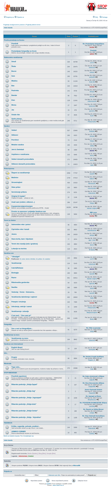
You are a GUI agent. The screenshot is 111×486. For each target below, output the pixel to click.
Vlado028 (92, 393)
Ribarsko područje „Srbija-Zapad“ (24, 384)
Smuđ (13, 61)
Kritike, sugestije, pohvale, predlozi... (25, 426)
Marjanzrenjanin (92, 312)
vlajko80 (92, 380)
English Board (16, 347)
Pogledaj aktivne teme (33, 24)
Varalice (7, 126)
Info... (6, 353)
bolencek (92, 67)
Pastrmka (15, 90)
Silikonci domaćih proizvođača (23, 164)
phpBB (48, 484)
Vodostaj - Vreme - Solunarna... (23, 292)
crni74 (92, 62)
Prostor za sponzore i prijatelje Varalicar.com (28, 211)
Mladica (14, 81)
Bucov (13, 71)
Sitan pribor (15, 187)
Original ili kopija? (18, 196)
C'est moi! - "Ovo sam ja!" (21, 315)
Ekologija (15, 273)
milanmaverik (92, 101)
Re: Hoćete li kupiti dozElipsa (93, 356)
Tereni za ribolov (10, 220)
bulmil (92, 288)
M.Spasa (92, 250)
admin (92, 54)
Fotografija (8, 324)
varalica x (92, 419)
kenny (92, 155)
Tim (21, 436)
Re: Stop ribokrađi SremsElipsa (93, 416)
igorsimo (92, 111)
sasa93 (92, 174)
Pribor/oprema (9, 168)
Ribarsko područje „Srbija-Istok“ (23, 404)
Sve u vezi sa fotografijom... (22, 328)
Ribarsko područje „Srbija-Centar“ (24, 411)
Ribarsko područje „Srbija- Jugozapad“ (26, 398)
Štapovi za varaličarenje (20, 173)
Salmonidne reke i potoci (21, 224)
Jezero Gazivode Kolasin (93, 389)
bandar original (92, 208)
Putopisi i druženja (18, 302)
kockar (92, 47)
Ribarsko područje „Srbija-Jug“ (23, 391)
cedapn (92, 413)
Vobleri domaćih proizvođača (22, 159)
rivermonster (92, 188)
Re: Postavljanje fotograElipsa (93, 44)
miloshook (92, 264)
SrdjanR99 (92, 386)
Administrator (23, 456)
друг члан (92, 240)
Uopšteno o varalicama (20, 154)
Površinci (15, 140)
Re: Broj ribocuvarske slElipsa (93, 383)
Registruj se (9, 17)
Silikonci (14, 135)
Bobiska (92, 131)
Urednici (31, 456)
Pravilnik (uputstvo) (19, 376)
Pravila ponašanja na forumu (14, 40)
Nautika (14, 287)
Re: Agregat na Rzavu (93, 396)
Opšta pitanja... (17, 119)
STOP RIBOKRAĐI (10, 372)
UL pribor (39, 259)
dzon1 (92, 245)
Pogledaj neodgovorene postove (14, 24)
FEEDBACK (8, 423)
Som (13, 76)
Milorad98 (76, 465)
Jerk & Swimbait (17, 149)
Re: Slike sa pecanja (93, 328)
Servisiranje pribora (19, 192)
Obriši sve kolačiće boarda (11, 436)
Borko (92, 319)
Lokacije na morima (19, 249)
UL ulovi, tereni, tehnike (27, 259)
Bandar (14, 95)
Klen (13, 100)
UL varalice (46, 259)
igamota (92, 283)
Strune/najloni (16, 182)
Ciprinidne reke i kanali (20, 229)
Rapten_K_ (92, 360)
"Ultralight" (15, 257)
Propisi (14, 357)
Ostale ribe (15, 115)
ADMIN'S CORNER (18, 431)
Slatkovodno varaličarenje (13, 57)
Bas (12, 86)
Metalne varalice (17, 145)
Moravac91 (92, 183)
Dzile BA (92, 82)
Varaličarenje (16, 263)
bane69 (91, 274)
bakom (92, 178)
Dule (92, 369)
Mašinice (14, 177)
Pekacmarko (92, 121)
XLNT (92, 116)
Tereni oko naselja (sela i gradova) (24, 244)
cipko (92, 165)
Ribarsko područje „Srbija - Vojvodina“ (26, 417)
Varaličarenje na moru (11, 335)
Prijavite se (19, 17)
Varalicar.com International (13, 344)
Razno (13, 278)
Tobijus (92, 141)
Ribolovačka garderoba (20, 282)
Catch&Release (17, 268)
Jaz (12, 110)
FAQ (95, 17)
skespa (92, 91)
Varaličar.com (9, 253)
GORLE (92, 433)
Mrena (13, 105)
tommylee (92, 349)
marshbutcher (91, 230)
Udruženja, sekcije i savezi (21, 307)
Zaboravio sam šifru (54, 475)
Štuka (13, 66)
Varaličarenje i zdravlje (20, 311)
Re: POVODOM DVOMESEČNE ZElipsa (93, 403)
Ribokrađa (7, 363)
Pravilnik (14, 44)
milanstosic (92, 193)
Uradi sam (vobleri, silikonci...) (23, 202)
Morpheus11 (92, 399)
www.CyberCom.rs (58, 485)
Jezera (13, 234)
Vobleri (14, 130)
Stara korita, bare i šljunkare (22, 239)
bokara (92, 72)
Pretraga (103, 17)
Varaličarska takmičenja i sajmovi (24, 297)
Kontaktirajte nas (29, 436)
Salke (92, 298)
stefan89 (92, 77)
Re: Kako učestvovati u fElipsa (93, 376)
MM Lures (93, 212)
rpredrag (92, 406)
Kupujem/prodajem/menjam (22, 206)
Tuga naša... (16, 367)
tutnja (92, 331)
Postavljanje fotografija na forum (24, 51)
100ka (92, 146)
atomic (92, 150)
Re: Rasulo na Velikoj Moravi (93, 409)
